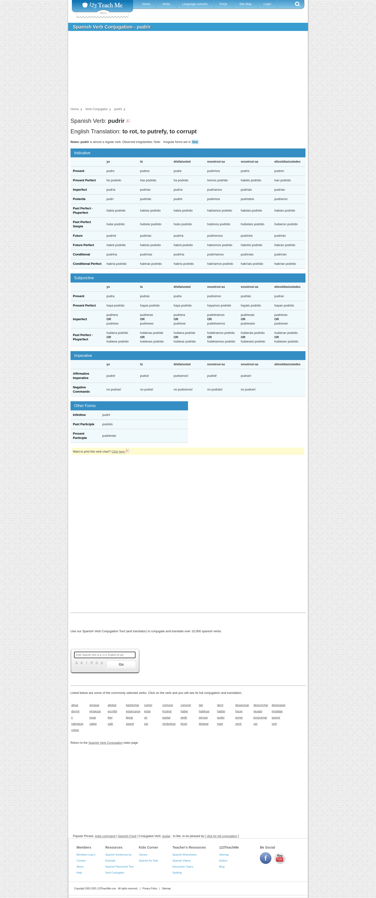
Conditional (81, 254)
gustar (166, 836)
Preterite (79, 199)
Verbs (166, 4)
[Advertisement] (184, 70)
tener (184, 724)
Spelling (177, 872)
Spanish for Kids (148, 860)
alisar (74, 705)
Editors (223, 860)
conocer (186, 705)
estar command (105, 836)
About (79, 866)
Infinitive (79, 415)
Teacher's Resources (189, 847)
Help (79, 872)
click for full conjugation (221, 836)
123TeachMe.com (106, 888)
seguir (130, 724)
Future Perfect (83, 245)
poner (239, 717)
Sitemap (224, 854)
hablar (221, 711)
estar (147, 711)
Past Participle (83, 424)
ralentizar (77, 724)
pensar (203, 717)
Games (143, 854)
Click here (120, 451)
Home (146, 4)
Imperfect (80, 189)
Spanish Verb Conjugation (105, 742)
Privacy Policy (149, 888)
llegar (129, 717)
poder (221, 717)
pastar (166, 717)
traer (220, 724)
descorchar (260, 705)
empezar (95, 711)
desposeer (279, 705)
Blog (221, 866)
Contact (81, 860)
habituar (204, 711)
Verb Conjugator (114, 872)
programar (260, 717)
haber (184, 711)
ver (255, 724)
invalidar (277, 711)
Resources (114, 847)
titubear (204, 724)
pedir (184, 717)
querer (276, 717)
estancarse (133, 711)
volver (75, 730)
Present (78, 171)
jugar (92, 717)
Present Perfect (84, 180)
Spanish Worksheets (184, 854)
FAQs (223, 4)
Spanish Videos (181, 860)
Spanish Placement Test (119, 866)
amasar (94, 705)
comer (148, 705)
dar (201, 705)
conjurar (167, 705)
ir (72, 717)
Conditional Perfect (87, 264)
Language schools (195, 4)
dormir (75, 711)
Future (77, 235)
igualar (257, 711)
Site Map (245, 4)
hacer (239, 711)
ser (146, 724)
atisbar (112, 705)
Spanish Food (127, 836)
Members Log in (85, 854)
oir (145, 717)
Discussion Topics (182, 866)
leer (110, 717)
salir (110, 724)
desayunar (242, 705)
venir (238, 724)
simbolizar (169, 724)
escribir (112, 711)
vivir (274, 724)
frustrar (167, 711)
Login (267, 4)
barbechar (132, 705)
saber (93, 724)
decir (220, 705)
